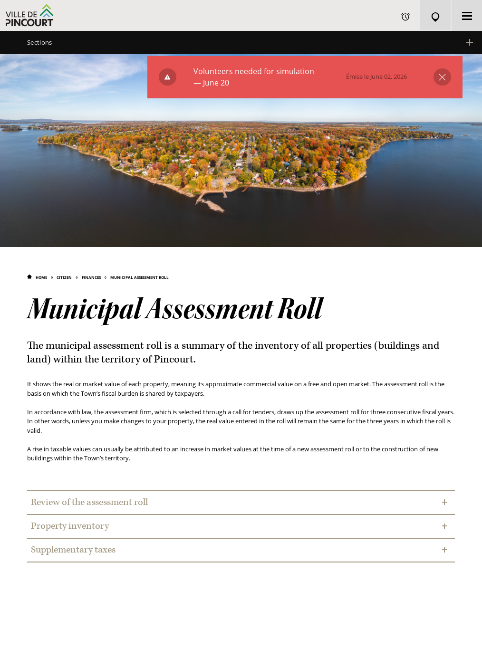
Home (41, 277)
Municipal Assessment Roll (139, 277)
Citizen (64, 277)
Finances (91, 277)
